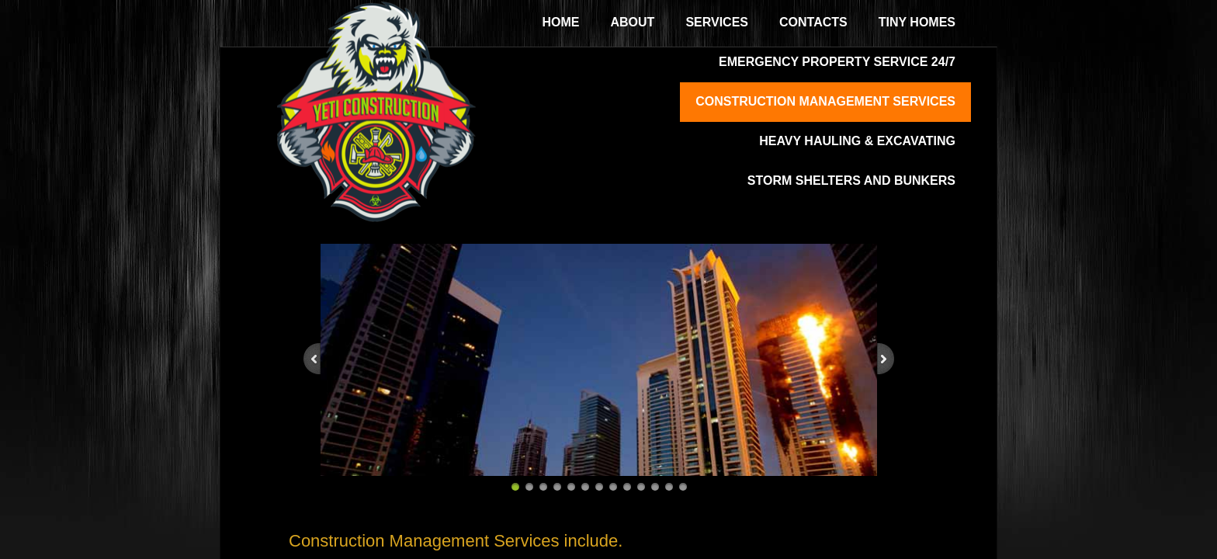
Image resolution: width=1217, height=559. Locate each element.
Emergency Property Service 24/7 (837, 61)
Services (716, 22)
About (633, 22)
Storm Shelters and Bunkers (851, 180)
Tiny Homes (917, 22)
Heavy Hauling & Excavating (857, 141)
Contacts (813, 22)
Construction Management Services (825, 101)
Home (561, 22)
